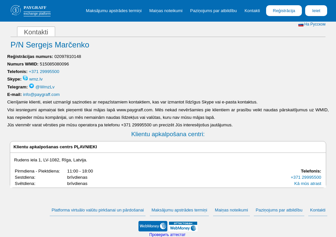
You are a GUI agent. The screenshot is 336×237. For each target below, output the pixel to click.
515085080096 (54, 64)
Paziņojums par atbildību (213, 10)
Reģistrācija (284, 10)
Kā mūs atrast (307, 183)
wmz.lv (32, 79)
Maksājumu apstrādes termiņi (114, 10)
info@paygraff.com (41, 94)
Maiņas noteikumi (165, 10)
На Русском (312, 24)
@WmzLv (41, 86)
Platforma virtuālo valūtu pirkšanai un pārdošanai (98, 210)
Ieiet (316, 10)
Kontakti (252, 10)
